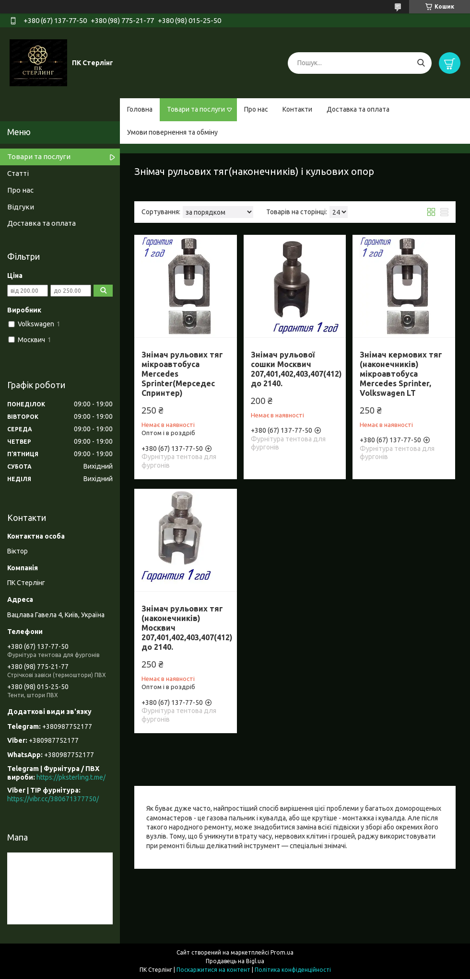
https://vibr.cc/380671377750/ (53, 799)
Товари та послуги (196, 109)
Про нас (256, 109)
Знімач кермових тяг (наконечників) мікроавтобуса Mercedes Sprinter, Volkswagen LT (401, 373)
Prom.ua (282, 952)
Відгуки (20, 207)
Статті (18, 173)
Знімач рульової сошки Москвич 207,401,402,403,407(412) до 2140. (296, 369)
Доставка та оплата (358, 109)
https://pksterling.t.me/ (71, 777)
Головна (140, 109)
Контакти (297, 109)
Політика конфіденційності (293, 970)
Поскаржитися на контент (213, 970)
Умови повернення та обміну (172, 132)
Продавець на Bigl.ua (235, 961)
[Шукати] (421, 63)
